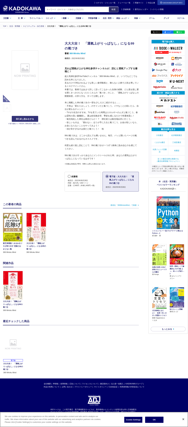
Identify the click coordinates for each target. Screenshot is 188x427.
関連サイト (139, 3)
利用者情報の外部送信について (132, 387)
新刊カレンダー (140, 9)
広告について (74, 384)
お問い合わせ (67, 387)
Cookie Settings (133, 420)
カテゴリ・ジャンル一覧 (105, 3)
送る (180, 32)
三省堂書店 (176, 141)
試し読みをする (25, 119)
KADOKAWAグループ (134, 384)
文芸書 (7, 18)
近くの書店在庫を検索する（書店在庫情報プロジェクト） (168, 156)
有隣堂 (176, 148)
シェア (169, 32)
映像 (137, 18)
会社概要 (47, 384)
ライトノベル (36, 18)
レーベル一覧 (125, 3)
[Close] (183, 419)
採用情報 (63, 384)
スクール (180, 18)
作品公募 (151, 3)
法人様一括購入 (117, 384)
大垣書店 (159, 135)
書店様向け (104, 384)
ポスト (157, 32)
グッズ (166, 18)
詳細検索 (126, 9)
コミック (51, 18)
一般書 (65, 18)
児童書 (79, 18)
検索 (113, 9)
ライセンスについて (90, 384)
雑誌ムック (122, 18)
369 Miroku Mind (77, 53)
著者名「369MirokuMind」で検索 (123, 205)
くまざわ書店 (159, 141)
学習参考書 (94, 18)
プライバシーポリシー (83, 387)
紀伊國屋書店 (176, 135)
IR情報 (55, 384)
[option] (14, 291)
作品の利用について (51, 387)
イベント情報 (157, 9)
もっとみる (167, 309)
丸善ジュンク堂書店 (160, 148)
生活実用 (108, 18)
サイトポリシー (100, 387)
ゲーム (152, 18)
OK (154, 420)
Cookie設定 (113, 387)
